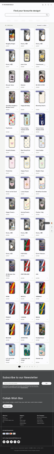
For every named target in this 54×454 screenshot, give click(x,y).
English (12, 448)
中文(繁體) (31, 448)
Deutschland (21, 448)
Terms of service (40, 420)
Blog (3, 421)
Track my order (22, 421)
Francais (16, 448)
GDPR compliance (40, 421)
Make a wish (8, 406)
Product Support (23, 420)
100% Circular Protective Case (8, 420)
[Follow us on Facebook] (7, 441)
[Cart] (43, 5)
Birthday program (23, 423)
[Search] (48, 5)
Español (26, 448)
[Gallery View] (51, 223)
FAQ (20, 418)
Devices (21, 417)
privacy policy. (24, 387)
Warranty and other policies (42, 417)
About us (4, 417)
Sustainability (5, 418)
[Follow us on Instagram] (4, 441)
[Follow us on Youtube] (18, 441)
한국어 (42, 448)
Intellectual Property (40, 423)
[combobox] (42, 25)
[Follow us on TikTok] (11, 441)
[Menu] (51, 5)
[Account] (45, 5)
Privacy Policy (39, 418)
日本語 (34, 448)
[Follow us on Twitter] (15, 441)
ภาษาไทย (38, 448)
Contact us (22, 424)
